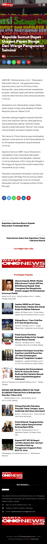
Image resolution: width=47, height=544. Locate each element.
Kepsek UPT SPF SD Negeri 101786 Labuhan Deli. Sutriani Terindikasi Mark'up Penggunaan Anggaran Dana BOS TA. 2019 (29, 445)
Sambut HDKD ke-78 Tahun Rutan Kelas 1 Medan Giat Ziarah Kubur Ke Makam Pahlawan (30, 307)
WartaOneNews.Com (28, 536)
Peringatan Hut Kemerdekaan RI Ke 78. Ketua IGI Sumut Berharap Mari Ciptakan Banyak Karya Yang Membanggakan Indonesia (29, 374)
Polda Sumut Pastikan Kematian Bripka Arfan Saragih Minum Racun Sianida (29, 337)
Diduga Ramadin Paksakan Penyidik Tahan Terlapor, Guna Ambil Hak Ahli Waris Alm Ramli (30, 408)
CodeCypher (34, 539)
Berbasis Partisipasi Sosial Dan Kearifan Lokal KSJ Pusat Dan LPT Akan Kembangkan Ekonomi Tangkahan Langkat (29, 354)
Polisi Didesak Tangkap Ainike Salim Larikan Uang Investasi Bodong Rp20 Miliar (29, 424)
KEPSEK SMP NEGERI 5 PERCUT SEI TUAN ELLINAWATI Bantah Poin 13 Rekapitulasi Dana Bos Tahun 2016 (21, 392)
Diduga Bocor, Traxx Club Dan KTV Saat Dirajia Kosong (28, 321)
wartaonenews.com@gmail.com (23, 511)
